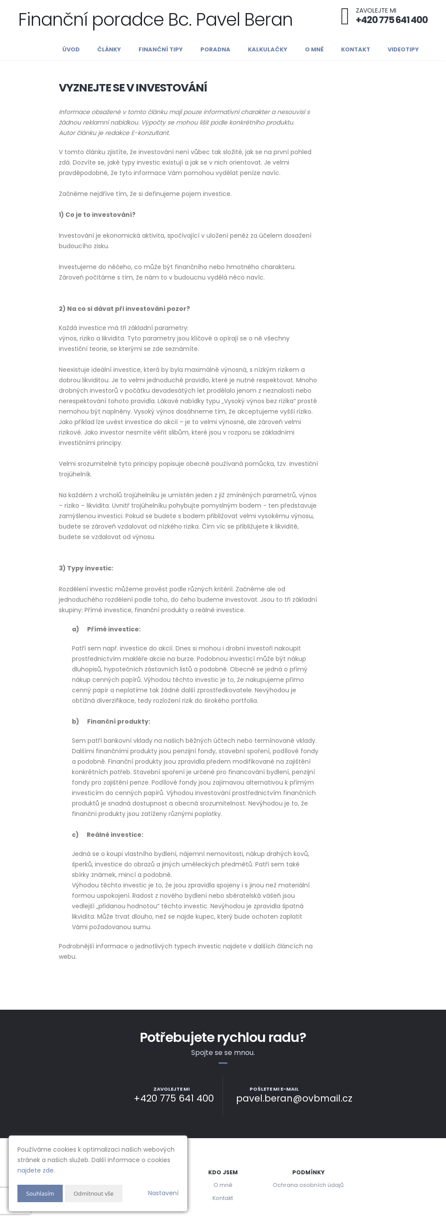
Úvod (71, 49)
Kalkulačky (267, 49)
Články (109, 49)
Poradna (215, 49)
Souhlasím (41, 1193)
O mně (314, 49)
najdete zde (35, 1170)
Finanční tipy (161, 49)
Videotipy (403, 49)
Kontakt (355, 49)
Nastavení (163, 1193)
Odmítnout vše (96, 1193)
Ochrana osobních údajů (308, 1185)
